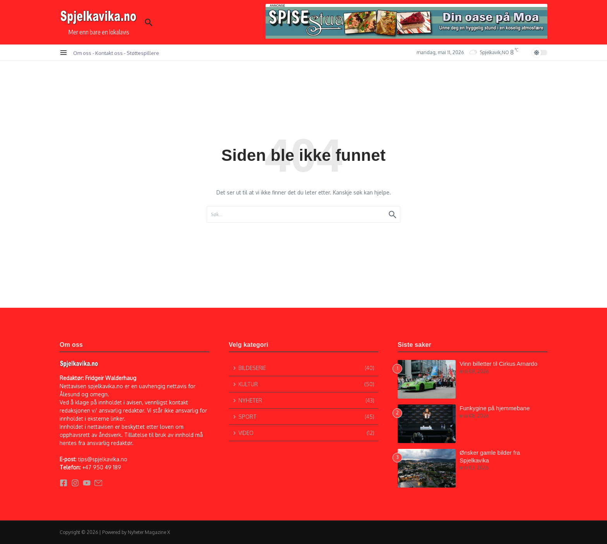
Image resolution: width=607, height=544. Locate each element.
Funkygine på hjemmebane (495, 408)
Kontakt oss (109, 52)
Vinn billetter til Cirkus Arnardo (498, 363)
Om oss (82, 52)
